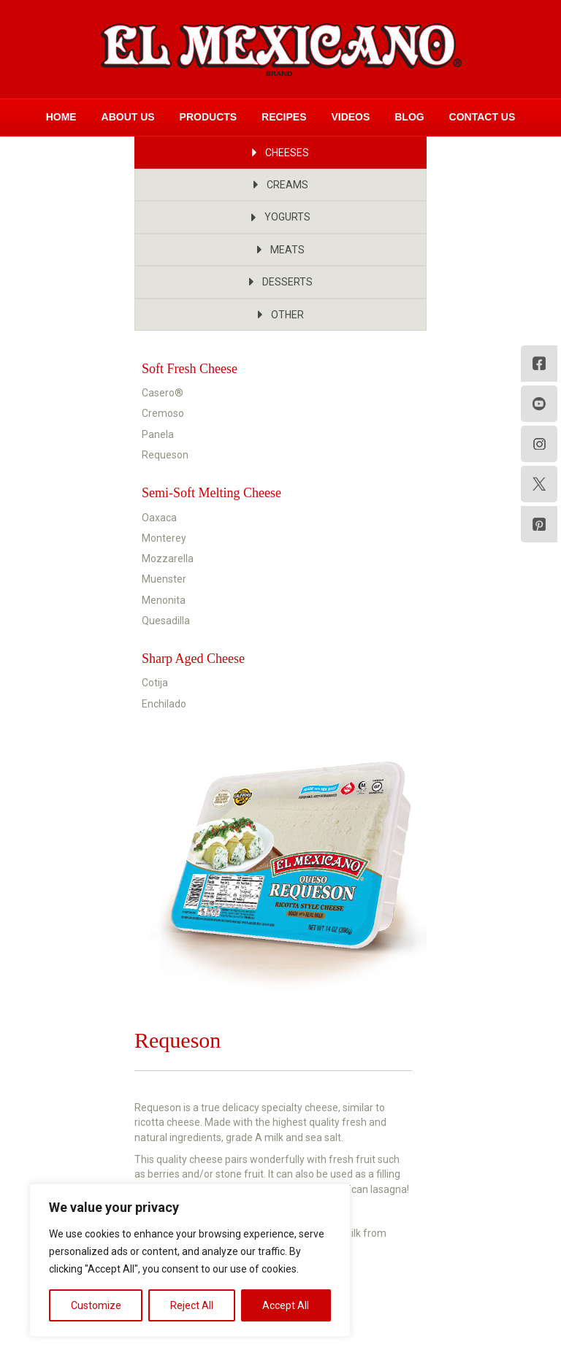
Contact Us (482, 117)
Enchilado (164, 704)
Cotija (155, 682)
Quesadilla (166, 620)
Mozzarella (168, 558)
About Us (128, 117)
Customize (96, 1305)
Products (208, 117)
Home (61, 117)
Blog (409, 117)
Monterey (164, 538)
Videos (350, 117)
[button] (280, 153)
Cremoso (163, 413)
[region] (190, 1260)
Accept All (285, 1305)
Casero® (162, 393)
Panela (158, 434)
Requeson (165, 455)
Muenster (164, 579)
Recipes (284, 117)
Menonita (164, 600)
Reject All (191, 1305)
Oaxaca (159, 517)
